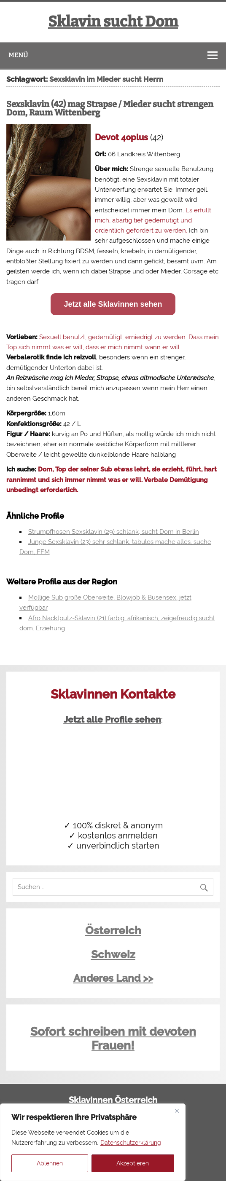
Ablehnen (50, 1163)
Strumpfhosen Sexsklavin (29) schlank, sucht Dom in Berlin (113, 532)
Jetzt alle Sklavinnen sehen (113, 304)
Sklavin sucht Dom (113, 21)
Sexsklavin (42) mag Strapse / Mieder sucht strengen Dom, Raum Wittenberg (109, 108)
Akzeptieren (132, 1163)
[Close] (177, 1111)
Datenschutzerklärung (130, 1142)
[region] (93, 1142)
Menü (18, 55)
